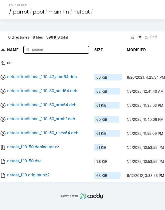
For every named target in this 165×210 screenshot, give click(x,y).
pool (38, 11)
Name (13, 49)
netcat (81, 11)
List (135, 37)
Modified (136, 50)
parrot (21, 11)
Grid (151, 37)
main (55, 11)
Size (98, 50)
